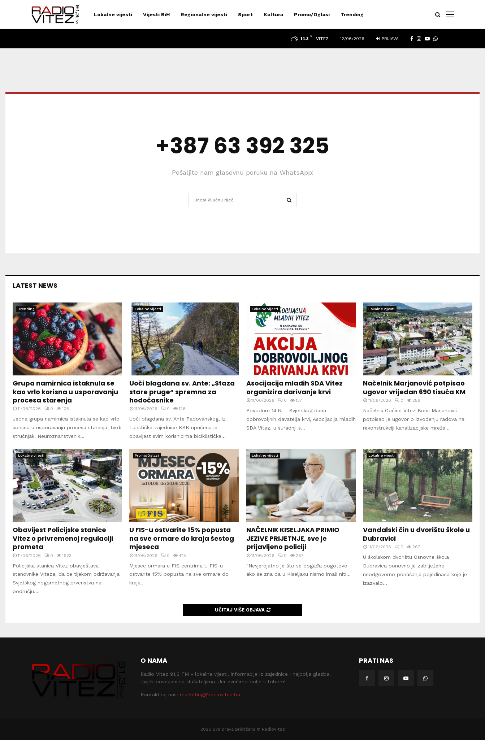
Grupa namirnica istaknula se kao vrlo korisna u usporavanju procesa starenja (65, 392)
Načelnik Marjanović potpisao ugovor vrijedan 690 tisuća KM (414, 387)
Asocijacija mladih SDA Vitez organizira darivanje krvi (294, 387)
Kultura (273, 14)
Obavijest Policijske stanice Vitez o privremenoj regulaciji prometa (63, 538)
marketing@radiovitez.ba (210, 694)
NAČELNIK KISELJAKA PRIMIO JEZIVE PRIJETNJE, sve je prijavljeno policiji (292, 538)
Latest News (35, 285)
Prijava (387, 38)
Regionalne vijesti (204, 14)
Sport (245, 14)
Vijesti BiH (156, 14)
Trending (352, 14)
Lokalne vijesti (113, 14)
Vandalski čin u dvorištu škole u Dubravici (416, 534)
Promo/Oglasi (312, 14)
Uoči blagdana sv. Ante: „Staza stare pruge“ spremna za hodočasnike (182, 392)
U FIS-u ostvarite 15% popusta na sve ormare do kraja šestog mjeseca (181, 538)
